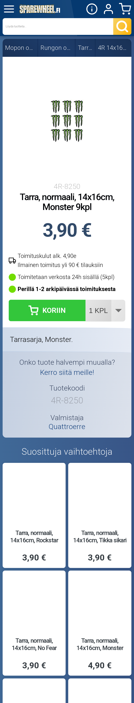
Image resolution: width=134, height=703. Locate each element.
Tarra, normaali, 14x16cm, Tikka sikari (99, 536)
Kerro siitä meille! (67, 372)
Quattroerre (67, 426)
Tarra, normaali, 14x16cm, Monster (99, 644)
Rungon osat (56, 47)
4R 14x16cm (113, 47)
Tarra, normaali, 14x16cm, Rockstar (34, 536)
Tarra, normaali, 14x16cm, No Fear (34, 644)
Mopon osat (20, 47)
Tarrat (85, 47)
